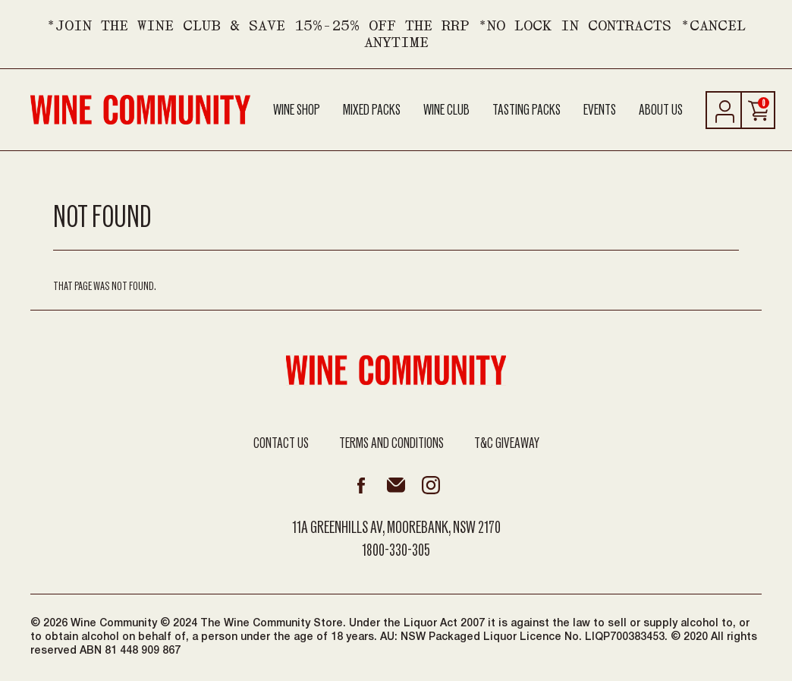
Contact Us (281, 443)
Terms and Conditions (391, 443)
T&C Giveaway (506, 443)
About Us (661, 110)
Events (599, 110)
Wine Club (446, 110)
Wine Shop (296, 110)
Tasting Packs (526, 110)
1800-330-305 (396, 550)
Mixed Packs (372, 110)
